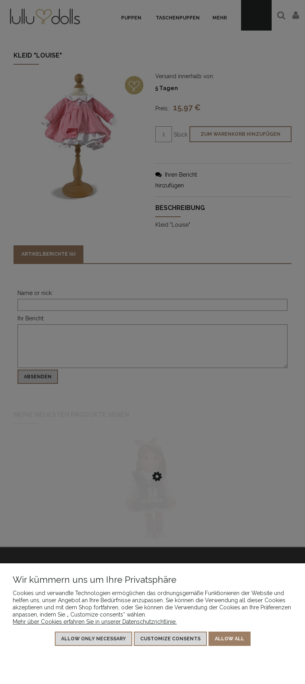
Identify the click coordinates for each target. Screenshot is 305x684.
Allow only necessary (93, 639)
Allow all (229, 639)
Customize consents (170, 639)
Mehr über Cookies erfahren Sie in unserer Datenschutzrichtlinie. (95, 621)
